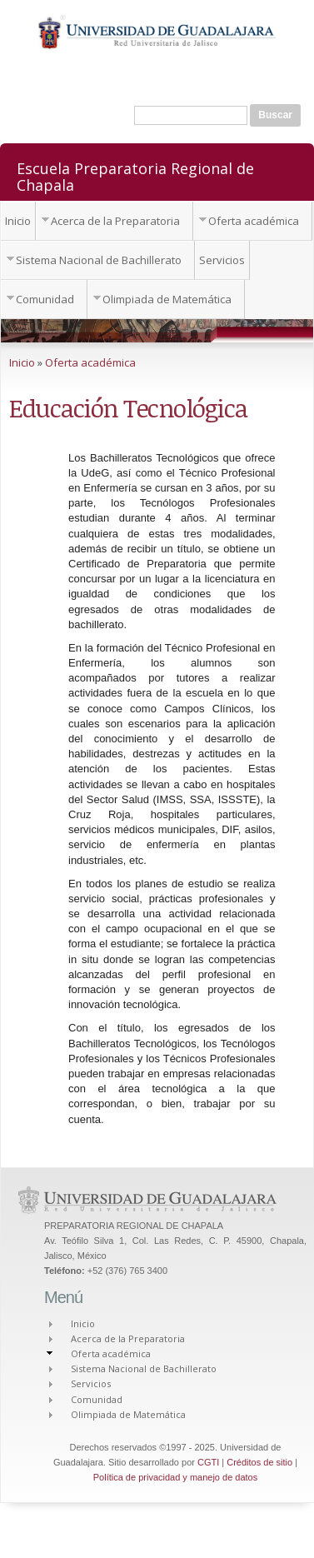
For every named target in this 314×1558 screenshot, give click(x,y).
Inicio (18, 220)
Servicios (222, 259)
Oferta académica (253, 220)
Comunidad (45, 299)
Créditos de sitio (259, 1462)
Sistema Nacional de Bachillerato (99, 259)
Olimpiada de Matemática (167, 299)
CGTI (208, 1462)
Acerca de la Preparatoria (115, 220)
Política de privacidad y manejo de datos (175, 1477)
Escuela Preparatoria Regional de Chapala (135, 175)
